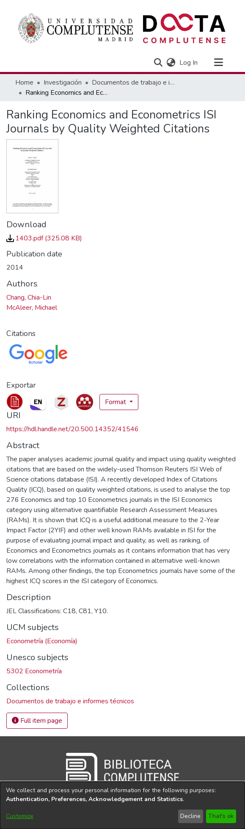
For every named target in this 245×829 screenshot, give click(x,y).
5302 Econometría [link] (34, 671)
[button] (158, 63)
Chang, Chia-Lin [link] (28, 297)
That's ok (221, 816)
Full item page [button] (37, 720)
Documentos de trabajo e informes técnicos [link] (134, 82)
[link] (44, 238)
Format (116, 402)
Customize (19, 816)
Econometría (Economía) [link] (41, 641)
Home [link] (24, 82)
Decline (190, 816)
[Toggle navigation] (219, 63)
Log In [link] (188, 62)
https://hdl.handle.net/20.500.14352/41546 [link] (72, 429)
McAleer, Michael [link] (31, 307)
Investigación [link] (63, 82)
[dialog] (122, 805)
